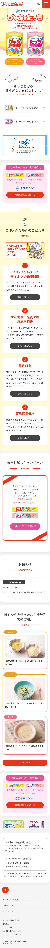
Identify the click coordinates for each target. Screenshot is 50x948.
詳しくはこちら (25, 297)
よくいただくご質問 (10, 899)
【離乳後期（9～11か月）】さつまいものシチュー (24, 748)
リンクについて (8, 927)
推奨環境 (6, 924)
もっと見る (25, 762)
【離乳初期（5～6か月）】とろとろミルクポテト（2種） (24, 662)
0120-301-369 (17, 863)
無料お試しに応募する (25, 195)
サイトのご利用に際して (11, 920)
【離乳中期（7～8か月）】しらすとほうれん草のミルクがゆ (24, 705)
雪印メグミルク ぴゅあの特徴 (14, 61)
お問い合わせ (8, 905)
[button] (46, 4)
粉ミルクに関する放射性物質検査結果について (24, 592)
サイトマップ (8, 911)
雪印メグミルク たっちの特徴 (35, 61)
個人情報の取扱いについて (12, 931)
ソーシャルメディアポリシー (12, 935)
